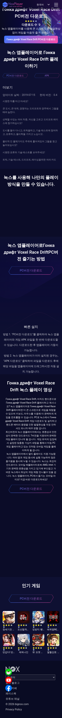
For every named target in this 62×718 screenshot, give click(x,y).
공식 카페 (11, 688)
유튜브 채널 (13, 698)
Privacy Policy (14, 709)
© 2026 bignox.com (17, 704)
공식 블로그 (13, 682)
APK (47, 75)
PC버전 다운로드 (15, 75)
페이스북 (11, 693)
